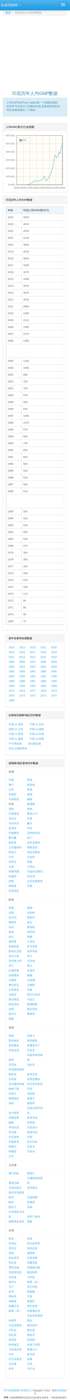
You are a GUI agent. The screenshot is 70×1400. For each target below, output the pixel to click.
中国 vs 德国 (36, 729)
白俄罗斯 (14, 970)
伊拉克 (31, 876)
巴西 (29, 1136)
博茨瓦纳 (14, 1267)
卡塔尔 (31, 866)
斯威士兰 (32, 1349)
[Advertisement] (35, 51)
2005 (54, 661)
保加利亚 (14, 946)
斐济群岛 (32, 1187)
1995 (54, 671)
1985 (54, 681)
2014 (11, 657)
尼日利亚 (32, 1286)
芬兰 (29, 956)
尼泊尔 (12, 818)
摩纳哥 (31, 1013)
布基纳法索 (33, 1267)
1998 (22, 671)
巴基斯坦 (14, 813)
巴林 (29, 885)
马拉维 (12, 1363)
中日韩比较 (15, 743)
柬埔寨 (31, 804)
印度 (29, 818)
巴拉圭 (31, 1050)
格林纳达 (14, 1098)
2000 (54, 666)
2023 (22, 647)
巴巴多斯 (14, 1136)
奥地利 (31, 927)
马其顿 (31, 980)
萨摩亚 (31, 1202)
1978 (22, 690)
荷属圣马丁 (33, 1045)
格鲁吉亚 (32, 847)
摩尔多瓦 (14, 984)
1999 (11, 671)
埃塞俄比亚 (33, 1310)
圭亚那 (12, 1079)
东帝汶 (12, 861)
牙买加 (12, 1064)
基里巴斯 (14, 1182)
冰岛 (11, 927)
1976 (43, 690)
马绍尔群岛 (15, 1187)
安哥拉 (12, 1243)
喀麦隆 (31, 1291)
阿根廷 (12, 1151)
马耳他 (31, 960)
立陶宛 (31, 984)
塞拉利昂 (32, 1272)
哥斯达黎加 (33, 1079)
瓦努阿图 (32, 1197)
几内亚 (31, 1277)
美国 (11, 1035)
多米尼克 (32, 1074)
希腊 (29, 936)
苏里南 (31, 1122)
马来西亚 (14, 799)
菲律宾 (12, 794)
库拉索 (12, 1132)
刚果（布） (15, 1310)
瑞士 (29, 922)
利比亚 (12, 1262)
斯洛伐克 (14, 1004)
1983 (22, 685)
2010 (54, 657)
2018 (22, 652)
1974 (11, 695)
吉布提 (12, 1277)
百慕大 (12, 1093)
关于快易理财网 (11, 1390)
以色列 (31, 857)
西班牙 (31, 917)
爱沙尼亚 (32, 1009)
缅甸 (29, 808)
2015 (54, 652)
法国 (11, 912)
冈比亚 (12, 1334)
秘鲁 (11, 1122)
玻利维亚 (32, 1040)
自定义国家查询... (19, 748)
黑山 (29, 965)
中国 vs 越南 (16, 738)
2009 (11, 661)
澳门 (11, 784)
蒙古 (29, 823)
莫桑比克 (14, 1306)
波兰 (11, 936)
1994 (11, 676)
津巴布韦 (32, 1306)
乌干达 (31, 1368)
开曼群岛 (14, 1141)
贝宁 (11, 1286)
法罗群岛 (14, 989)
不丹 (11, 857)
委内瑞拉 (14, 1040)
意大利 (12, 917)
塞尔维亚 (14, 999)
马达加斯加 (15, 1325)
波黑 (11, 1009)
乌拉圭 (31, 1064)
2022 (33, 647)
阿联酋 (12, 885)
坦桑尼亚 (32, 1262)
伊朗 (11, 881)
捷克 (11, 931)
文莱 (11, 866)
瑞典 (11, 1018)
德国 (29, 907)
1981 (43, 685)
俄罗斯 (12, 941)
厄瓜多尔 (32, 1127)
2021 (43, 647)
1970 (54, 695)
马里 (29, 1363)
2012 (33, 657)
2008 (22, 661)
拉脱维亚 (14, 975)
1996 (43, 671)
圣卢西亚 (14, 1112)
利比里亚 (14, 1257)
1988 (22, 681)
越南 (29, 799)
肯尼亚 (12, 1339)
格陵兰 (31, 1098)
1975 (54, 690)
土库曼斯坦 (15, 847)
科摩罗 (12, 1320)
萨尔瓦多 (32, 1141)
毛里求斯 (32, 1257)
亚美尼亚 (14, 890)
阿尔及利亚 (33, 1243)
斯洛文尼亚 (15, 951)
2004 (11, 666)
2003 (22, 666)
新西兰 (31, 1173)
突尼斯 (31, 1339)
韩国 (29, 794)
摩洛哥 (12, 1296)
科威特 (12, 876)
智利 (11, 1059)
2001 (43, 666)
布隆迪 (12, 1301)
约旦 (29, 828)
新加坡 (31, 784)
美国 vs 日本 (16, 729)
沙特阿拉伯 (33, 832)
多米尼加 (32, 1117)
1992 (33, 676)
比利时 (31, 912)
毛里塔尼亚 (15, 1272)
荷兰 (11, 965)
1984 (11, 685)
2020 (54, 647)
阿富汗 (12, 852)
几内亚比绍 (15, 1349)
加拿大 (31, 1035)
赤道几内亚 (33, 1344)
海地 (11, 1103)
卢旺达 (12, 1330)
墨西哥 (31, 1103)
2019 (11, 652)
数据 (8, 12)
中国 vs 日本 (36, 724)
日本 (11, 789)
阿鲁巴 (12, 1146)
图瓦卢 (12, 1207)
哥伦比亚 (14, 1127)
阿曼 (29, 861)
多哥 (11, 1291)
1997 (33, 671)
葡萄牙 (12, 922)
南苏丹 (31, 1334)
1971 (43, 695)
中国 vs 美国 (16, 724)
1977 (33, 690)
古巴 (11, 1156)
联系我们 (25, 1390)
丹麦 (29, 989)
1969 (11, 700)
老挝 (11, 808)
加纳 (11, 1253)
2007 (33, 661)
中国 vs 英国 (16, 733)
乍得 (29, 1296)
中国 (11, 779)
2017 (33, 652)
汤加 (29, 1207)
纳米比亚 (32, 1248)
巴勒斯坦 (14, 832)
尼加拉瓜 (14, 1050)
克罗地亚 (32, 951)
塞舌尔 (12, 1281)
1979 (11, 690)
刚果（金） (33, 1281)
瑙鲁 (29, 1221)
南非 (11, 1238)
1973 (22, 695)
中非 (11, 1354)
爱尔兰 (12, 1013)
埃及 (29, 1238)
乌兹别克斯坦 (35, 871)
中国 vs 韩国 (36, 738)
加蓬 (29, 1359)
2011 (43, 657)
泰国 (29, 789)
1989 (11, 681)
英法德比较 (34, 743)
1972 (33, 695)
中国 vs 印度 (36, 733)
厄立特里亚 (15, 1359)
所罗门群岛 (33, 1216)
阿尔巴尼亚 (33, 994)
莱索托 (31, 1301)
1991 (43, 676)
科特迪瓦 (14, 1344)
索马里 (31, 1354)
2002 (33, 666)
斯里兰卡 (32, 813)
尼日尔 (12, 1248)
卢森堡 (12, 980)
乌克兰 (31, 999)
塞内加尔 (32, 1325)
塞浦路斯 (32, 1004)
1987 (33, 681)
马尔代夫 (14, 823)
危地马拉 (32, 1132)
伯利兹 (31, 1093)
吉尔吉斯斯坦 (35, 881)
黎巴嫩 (12, 837)
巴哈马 (31, 1151)
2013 (22, 657)
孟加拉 (12, 828)
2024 (11, 647)
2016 (43, 652)
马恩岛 (12, 994)
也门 (29, 837)
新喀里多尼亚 (16, 1221)
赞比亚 (31, 1330)
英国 (11, 907)
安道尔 (31, 970)
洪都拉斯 (14, 1117)
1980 (54, 685)
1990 (54, 676)
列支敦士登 (15, 960)
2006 (43, 661)
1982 (33, 685)
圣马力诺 (14, 956)
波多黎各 (14, 1045)
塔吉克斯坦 (33, 852)
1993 (22, 676)
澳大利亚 (14, 1173)
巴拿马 (31, 1146)
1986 (43, 681)
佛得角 (31, 1253)
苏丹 (11, 1368)
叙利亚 (12, 842)
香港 (29, 779)
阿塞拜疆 (14, 871)
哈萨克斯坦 (33, 842)
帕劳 (11, 1202)
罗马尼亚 (32, 946)
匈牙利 (31, 931)
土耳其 (31, 941)
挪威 (29, 975)
